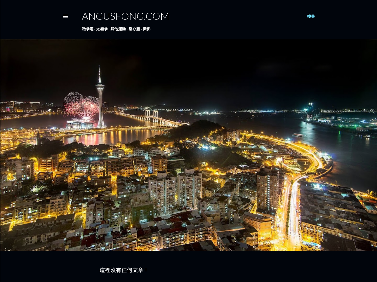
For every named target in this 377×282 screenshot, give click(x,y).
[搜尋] (311, 16)
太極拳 (102, 29)
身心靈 (134, 29)
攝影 (146, 29)
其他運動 (118, 29)
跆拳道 (87, 29)
